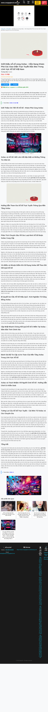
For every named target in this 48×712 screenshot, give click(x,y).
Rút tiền (33, 2)
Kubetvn (46, 552)
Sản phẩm (8, 28)
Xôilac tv (11, 472)
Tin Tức (24, 2)
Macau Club (46, 555)
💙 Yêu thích (14, 84)
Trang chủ (3, 28)
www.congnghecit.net (9, 3)
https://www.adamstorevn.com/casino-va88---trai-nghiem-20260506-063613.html (40, 566)
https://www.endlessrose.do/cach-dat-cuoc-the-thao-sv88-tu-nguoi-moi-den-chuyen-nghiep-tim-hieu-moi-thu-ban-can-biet (40, 620)
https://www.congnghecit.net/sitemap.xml (27, 549)
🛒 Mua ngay (5, 84)
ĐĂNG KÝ (44, 2)
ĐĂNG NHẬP (37, 2)
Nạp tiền (28, 2)
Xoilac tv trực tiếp (13, 102)
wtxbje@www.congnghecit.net (7, 553)
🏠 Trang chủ (18, 3)
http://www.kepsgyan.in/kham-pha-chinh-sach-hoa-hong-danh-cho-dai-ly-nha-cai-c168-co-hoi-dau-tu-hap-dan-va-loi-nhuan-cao (40, 591)
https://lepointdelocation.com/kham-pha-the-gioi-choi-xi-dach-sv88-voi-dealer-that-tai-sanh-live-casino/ (40, 646)
